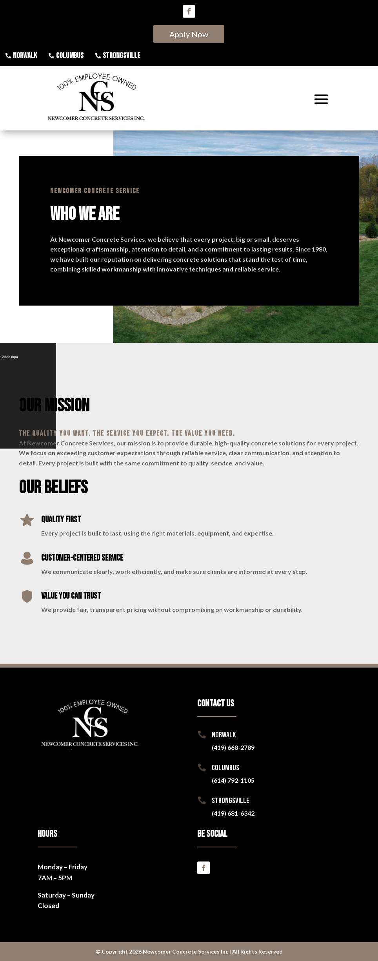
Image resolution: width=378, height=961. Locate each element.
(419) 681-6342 (233, 813)
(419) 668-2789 (233, 747)
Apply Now (188, 34)
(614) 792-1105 (233, 780)
